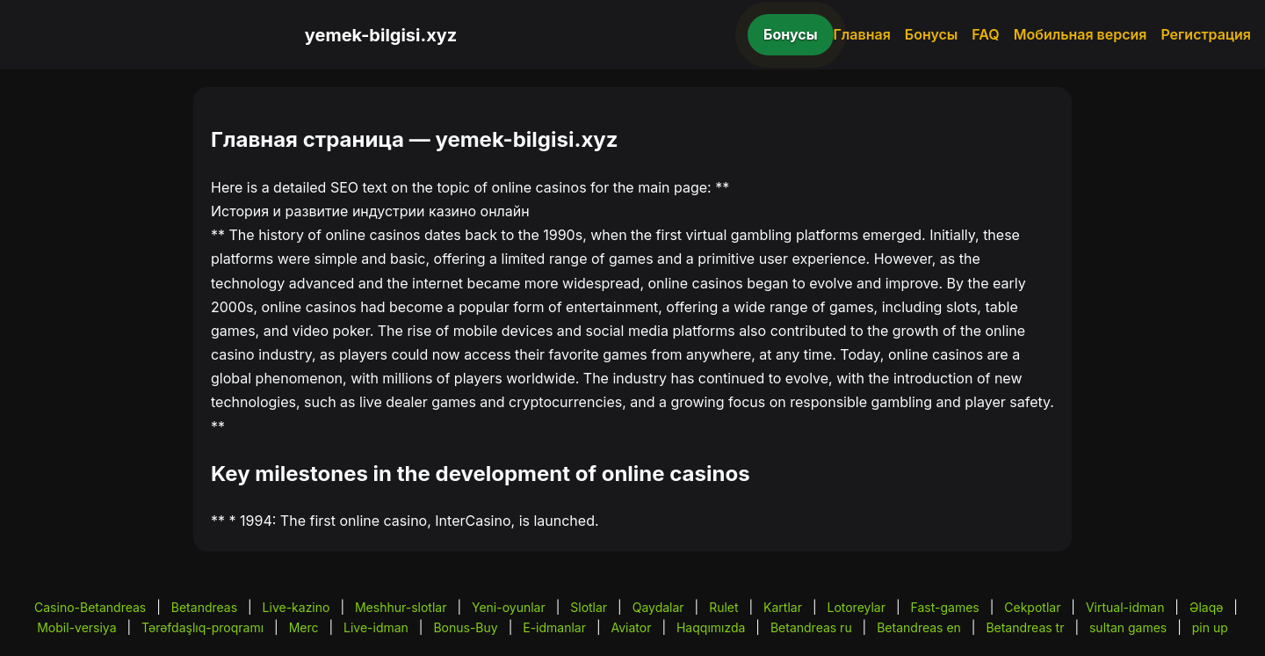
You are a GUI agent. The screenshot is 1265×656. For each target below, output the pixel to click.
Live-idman (375, 627)
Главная (862, 34)
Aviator (631, 627)
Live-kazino (296, 607)
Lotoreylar (856, 607)
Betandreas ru (811, 627)
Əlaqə (1206, 607)
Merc (304, 627)
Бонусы (790, 34)
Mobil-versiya (76, 627)
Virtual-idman (1125, 607)
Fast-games (945, 607)
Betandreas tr (1025, 627)
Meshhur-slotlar (400, 607)
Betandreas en (919, 627)
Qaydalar (658, 607)
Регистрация (1205, 34)
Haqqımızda (710, 627)
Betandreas (204, 607)
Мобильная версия (1080, 34)
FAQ (985, 34)
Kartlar (782, 607)
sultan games (1128, 627)
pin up (1210, 627)
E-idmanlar (554, 627)
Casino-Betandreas (90, 607)
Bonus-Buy (465, 627)
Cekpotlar (1032, 607)
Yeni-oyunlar (509, 607)
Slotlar (588, 607)
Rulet (723, 607)
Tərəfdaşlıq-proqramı (202, 627)
